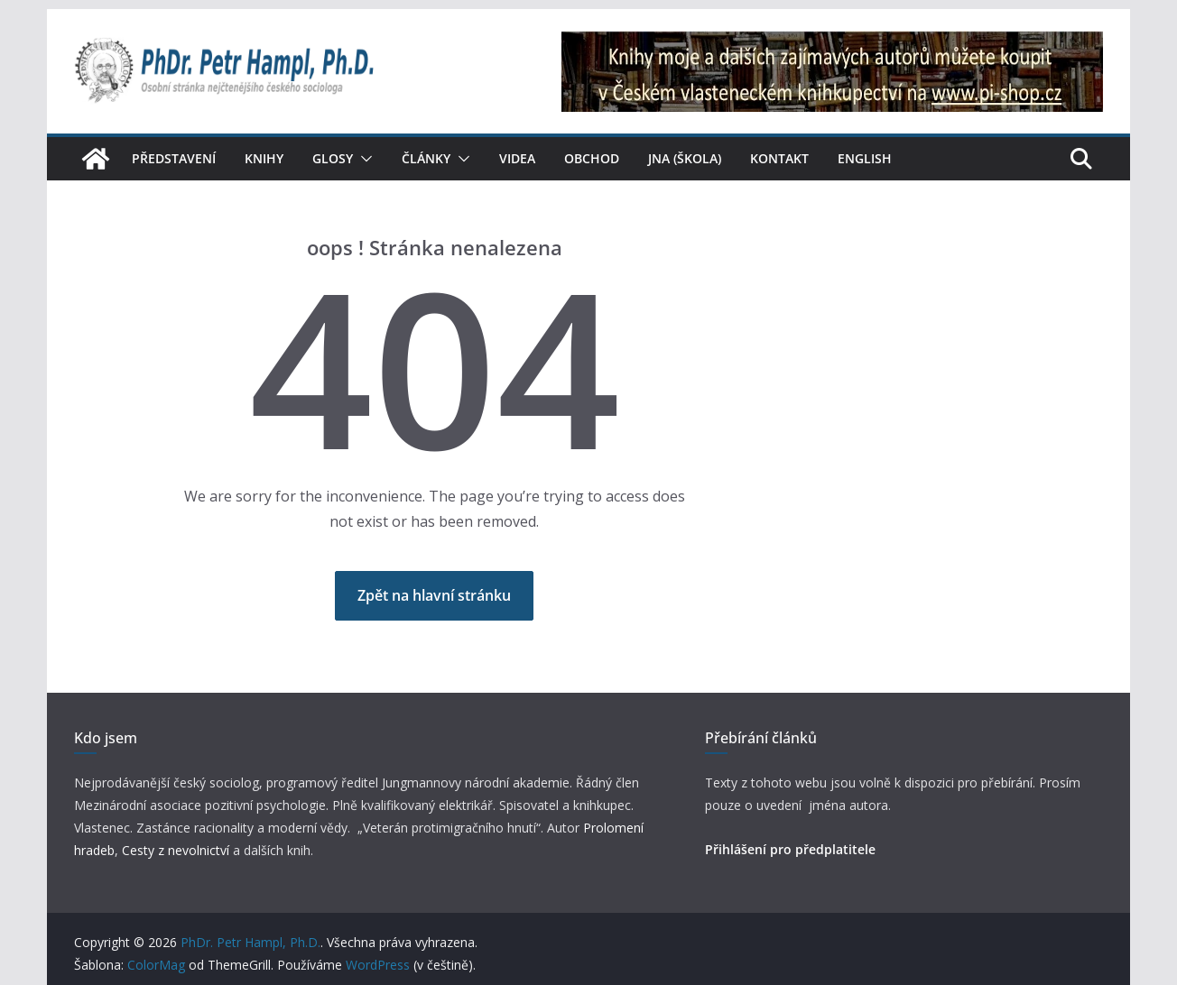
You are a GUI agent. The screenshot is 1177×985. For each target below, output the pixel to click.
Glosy (332, 158)
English (865, 158)
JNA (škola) (684, 158)
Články (426, 158)
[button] (363, 158)
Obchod (591, 158)
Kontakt (779, 158)
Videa (517, 158)
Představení (174, 158)
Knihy (264, 158)
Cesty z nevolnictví (177, 850)
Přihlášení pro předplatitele (790, 849)
